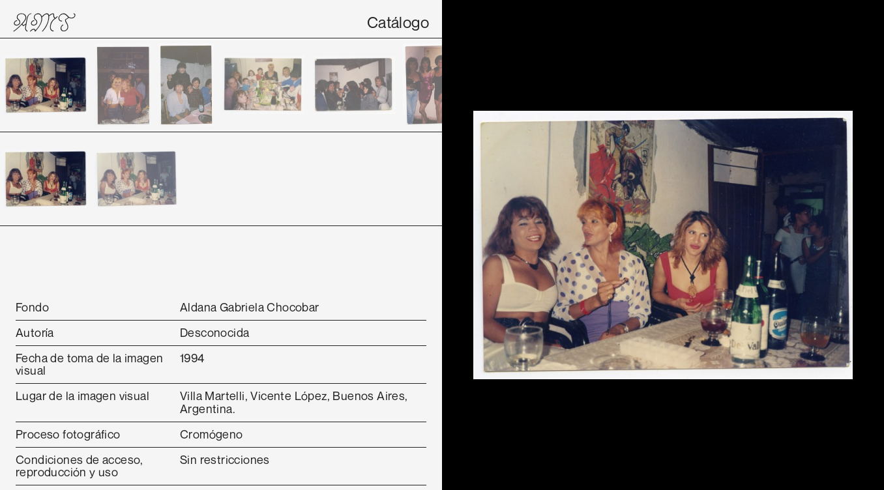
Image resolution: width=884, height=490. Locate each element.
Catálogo (398, 22)
